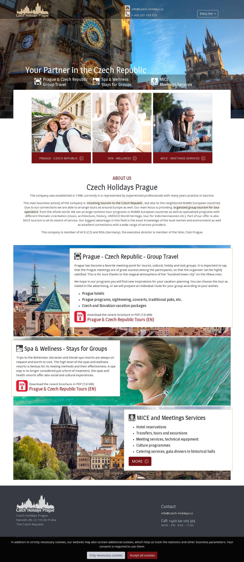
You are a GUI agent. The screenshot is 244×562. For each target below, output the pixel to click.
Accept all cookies (142, 555)
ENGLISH (207, 14)
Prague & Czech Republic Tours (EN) (120, 319)
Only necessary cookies (106, 555)
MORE (140, 461)
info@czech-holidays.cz (147, 9)
